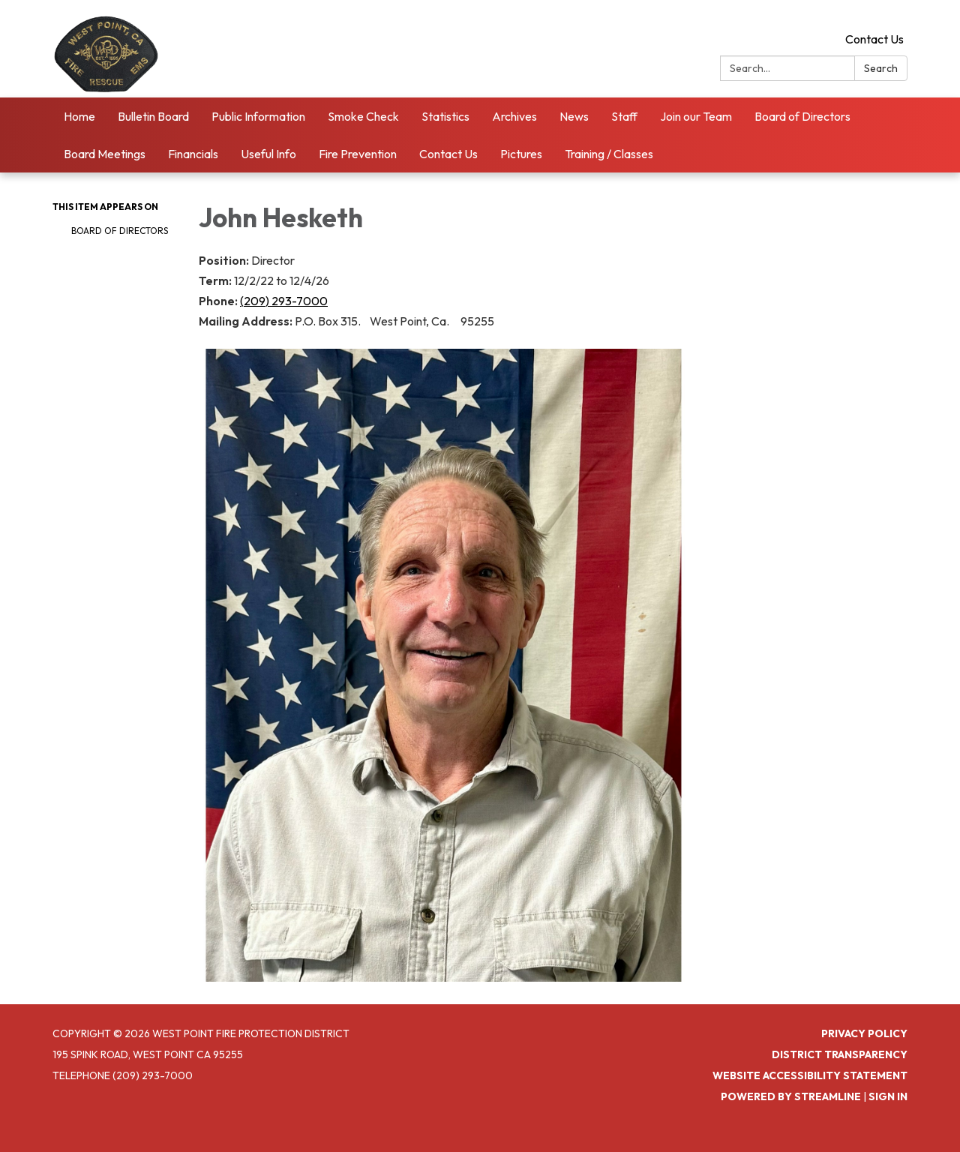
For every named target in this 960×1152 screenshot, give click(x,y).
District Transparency (840, 1054)
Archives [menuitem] (514, 116)
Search (881, 68)
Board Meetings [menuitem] (105, 153)
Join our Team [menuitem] (696, 116)
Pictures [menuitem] (521, 153)
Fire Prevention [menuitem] (358, 153)
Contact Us (874, 39)
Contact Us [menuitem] (448, 153)
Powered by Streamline (791, 1096)
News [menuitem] (574, 116)
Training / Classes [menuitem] (609, 153)
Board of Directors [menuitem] (802, 116)
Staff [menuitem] (624, 116)
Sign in (888, 1096)
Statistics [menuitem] (446, 116)
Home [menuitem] (79, 116)
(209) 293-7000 (284, 300)
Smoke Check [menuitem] (363, 116)
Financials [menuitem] (193, 153)
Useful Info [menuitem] (268, 153)
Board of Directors (119, 230)
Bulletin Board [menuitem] (153, 116)
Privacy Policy (864, 1033)
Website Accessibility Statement (810, 1075)
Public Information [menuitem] (258, 116)
